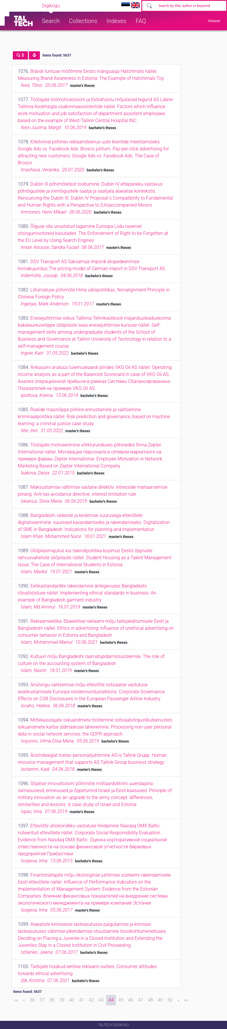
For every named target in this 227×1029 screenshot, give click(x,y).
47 (140, 1000)
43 (101, 1000)
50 (170, 1000)
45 (121, 1000)
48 (150, 1000)
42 (91, 1000)
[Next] (178, 1000)
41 (81, 1000)
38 (51, 1000)
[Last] (186, 1000)
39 (61, 1000)
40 (71, 1000)
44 (111, 1000)
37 (42, 1000)
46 (130, 1000)
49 (160, 1000)
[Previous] (24, 1000)
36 (32, 1000)
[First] (16, 1000)
